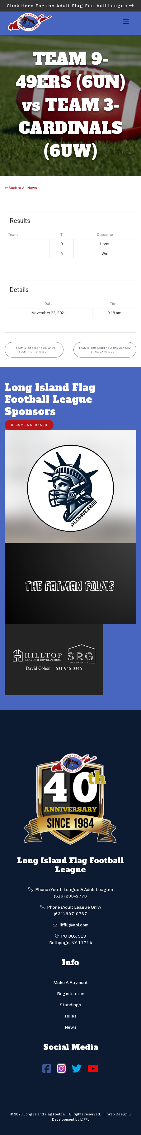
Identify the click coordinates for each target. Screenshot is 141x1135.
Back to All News (21, 188)
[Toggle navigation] (126, 23)
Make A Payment (70, 982)
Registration (70, 993)
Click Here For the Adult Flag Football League (70, 5)
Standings (70, 1005)
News (71, 1027)
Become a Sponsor (29, 425)
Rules (71, 1016)
